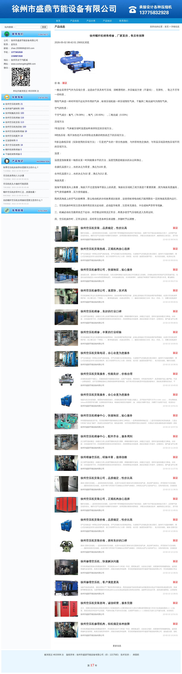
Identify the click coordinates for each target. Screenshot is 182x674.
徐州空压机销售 (12, 104)
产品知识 (107, 21)
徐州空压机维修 (12, 118)
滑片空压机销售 (12, 145)
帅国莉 (136, 655)
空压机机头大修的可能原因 (15, 184)
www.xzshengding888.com (23, 64)
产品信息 (74, 21)
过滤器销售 (10, 140)
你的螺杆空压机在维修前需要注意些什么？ (23, 200)
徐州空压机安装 (12, 122)
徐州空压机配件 (12, 136)
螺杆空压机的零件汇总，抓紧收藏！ (20, 192)
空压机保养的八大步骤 (13, 175)
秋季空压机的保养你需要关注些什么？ (21, 167)
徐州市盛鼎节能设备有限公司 (92, 240)
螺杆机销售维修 (12, 149)
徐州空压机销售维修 (14, 131)
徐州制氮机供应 (12, 113)
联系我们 (123, 21)
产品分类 (91, 21)
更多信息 (117, 646)
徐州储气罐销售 (12, 108)
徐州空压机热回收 (13, 127)
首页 (58, 21)
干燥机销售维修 (12, 154)
